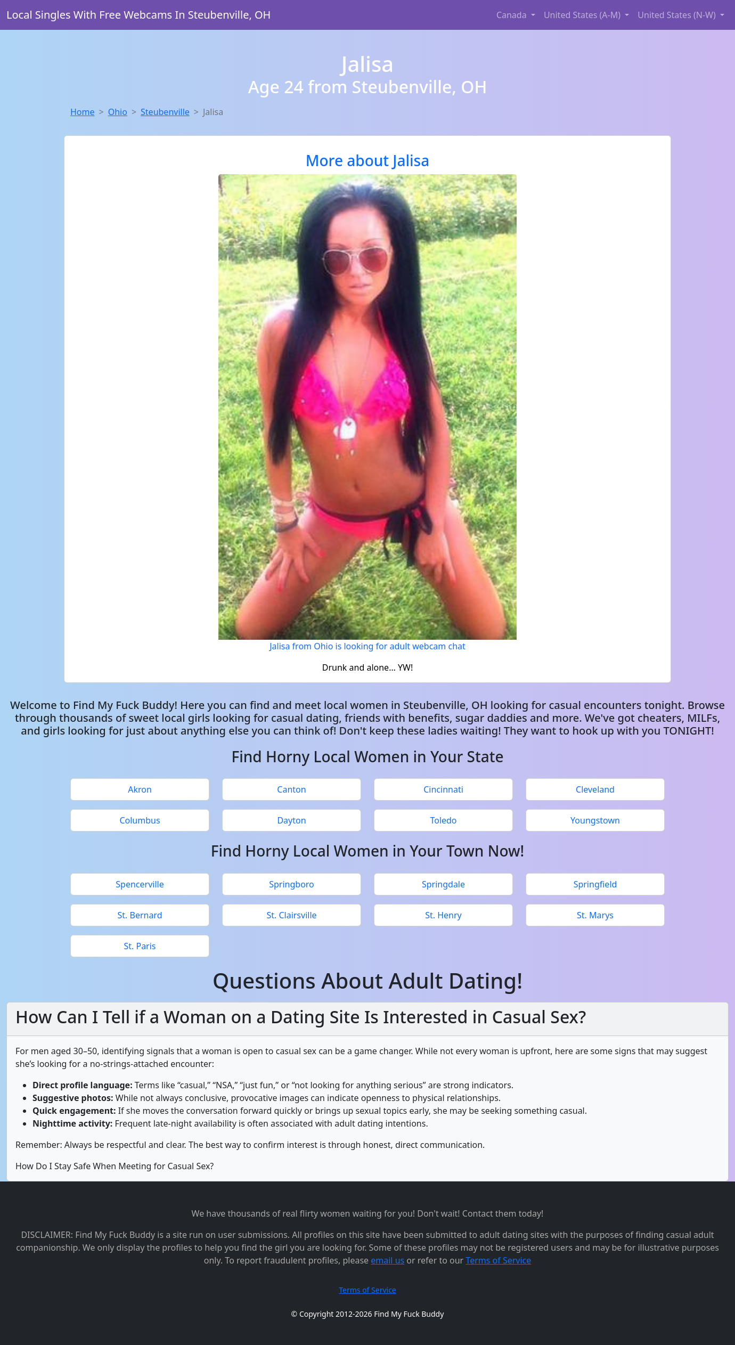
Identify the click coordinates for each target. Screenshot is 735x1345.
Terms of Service (498, 1260)
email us (387, 1260)
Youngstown (595, 820)
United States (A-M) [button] (583, 15)
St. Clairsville (291, 915)
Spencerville (140, 884)
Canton (291, 789)
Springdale (443, 884)
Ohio (117, 112)
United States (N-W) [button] (678, 15)
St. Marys (595, 915)
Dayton (291, 820)
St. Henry (443, 915)
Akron (140, 789)
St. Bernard (139, 915)
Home (82, 112)
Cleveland (595, 789)
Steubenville (165, 112)
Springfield (595, 884)
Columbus (139, 820)
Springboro (291, 884)
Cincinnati (443, 789)
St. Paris (140, 946)
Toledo (443, 820)
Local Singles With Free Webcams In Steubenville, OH (138, 14)
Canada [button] (512, 15)
